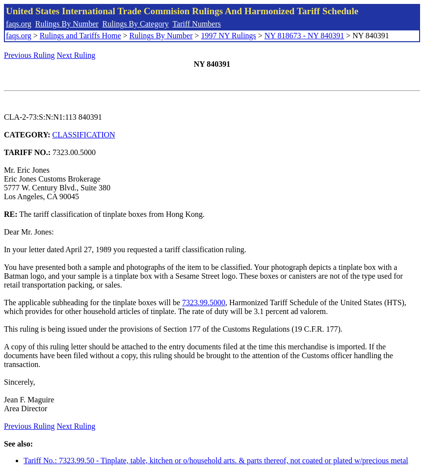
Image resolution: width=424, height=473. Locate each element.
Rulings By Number (67, 24)
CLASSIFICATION (84, 135)
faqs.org (18, 24)
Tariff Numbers (196, 24)
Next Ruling (76, 55)
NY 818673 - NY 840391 (304, 35)
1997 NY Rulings (228, 35)
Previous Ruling (29, 55)
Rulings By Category (136, 24)
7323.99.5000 (203, 302)
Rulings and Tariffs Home (80, 35)
